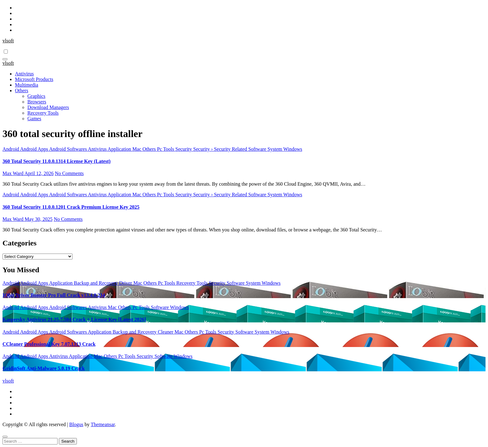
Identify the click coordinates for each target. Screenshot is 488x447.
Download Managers (48, 107)
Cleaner (166, 332)
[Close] (4, 437)
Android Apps (34, 149)
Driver (126, 283)
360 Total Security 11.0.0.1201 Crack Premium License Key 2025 (70, 207)
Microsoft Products (34, 79)
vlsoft (8, 40)
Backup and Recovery (96, 283)
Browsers (36, 101)
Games (34, 118)
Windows (292, 149)
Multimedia (26, 85)
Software (258, 149)
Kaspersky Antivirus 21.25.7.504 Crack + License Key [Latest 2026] (74, 319)
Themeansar (103, 424)
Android (11, 149)
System (275, 149)
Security (184, 149)
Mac (137, 149)
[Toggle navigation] (4, 59)
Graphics (36, 96)
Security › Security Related (220, 149)
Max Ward (13, 173)
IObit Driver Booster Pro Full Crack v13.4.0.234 (53, 295)
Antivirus (24, 73)
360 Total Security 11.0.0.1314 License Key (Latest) (56, 161)
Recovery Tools (43, 113)
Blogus (76, 424)
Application (120, 149)
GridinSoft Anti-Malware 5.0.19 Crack (43, 368)
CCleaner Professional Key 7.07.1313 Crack (49, 344)
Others (21, 90)
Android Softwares (68, 149)
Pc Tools (166, 149)
